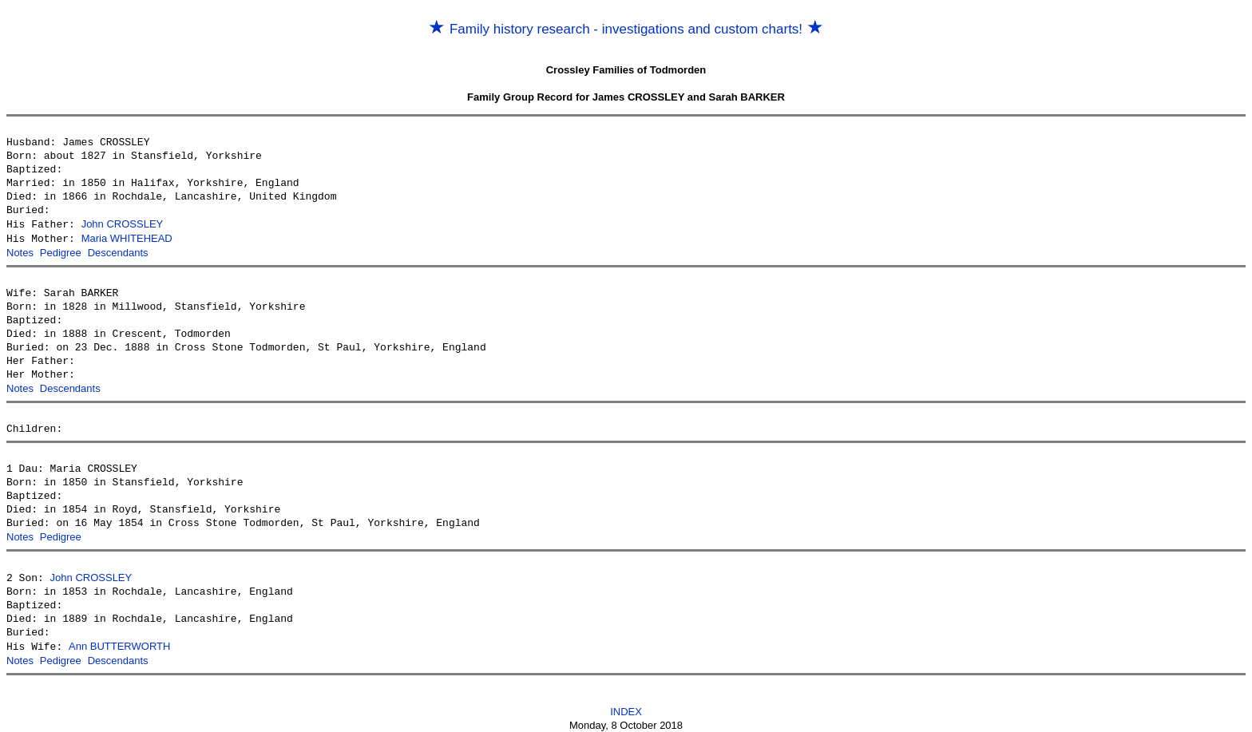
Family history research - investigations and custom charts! (626, 29)
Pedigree (60, 251)
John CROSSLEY (122, 224)
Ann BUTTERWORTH (119, 641)
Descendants (118, 251)
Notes (20, 251)
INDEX (626, 705)
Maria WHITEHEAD (126, 237)
